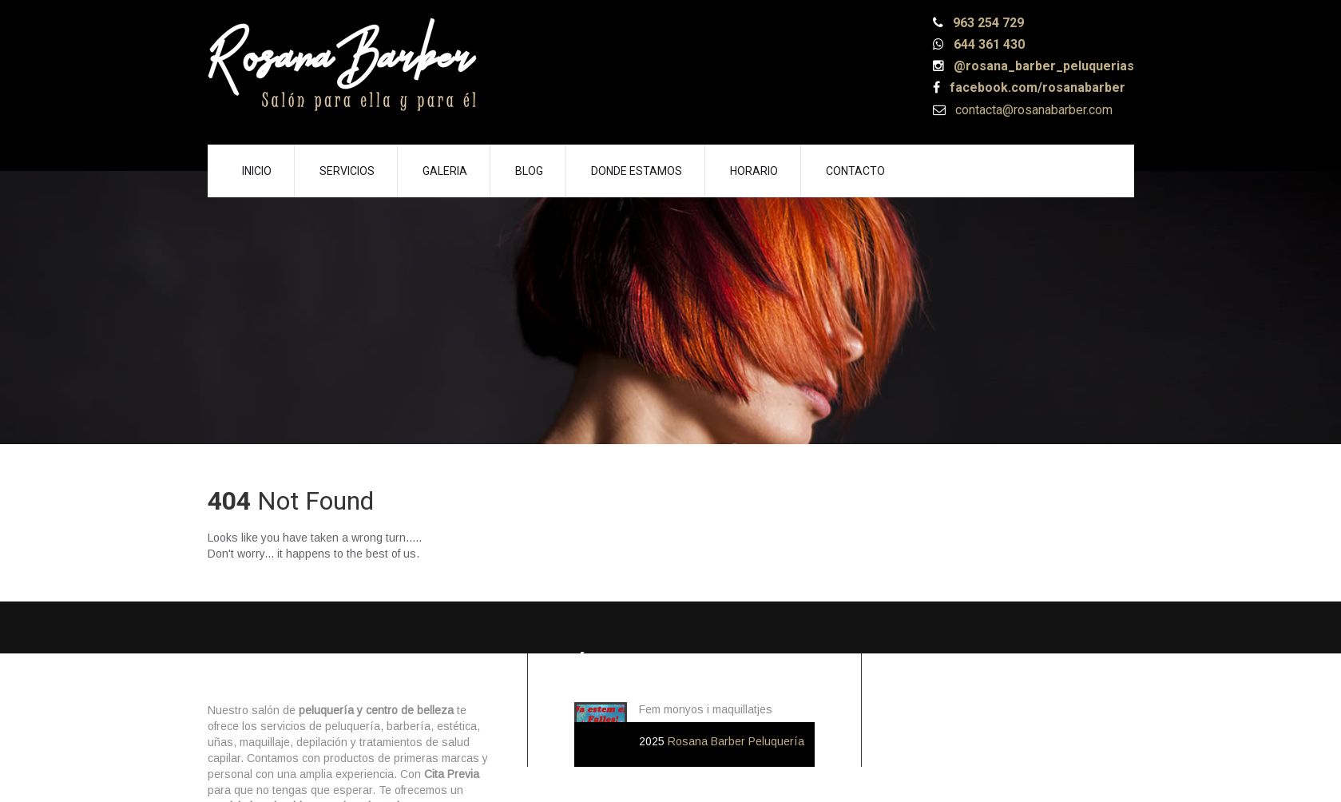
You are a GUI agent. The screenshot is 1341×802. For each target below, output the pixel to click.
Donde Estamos (636, 171)
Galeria (445, 171)
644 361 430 (987, 44)
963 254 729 (987, 22)
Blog (529, 171)
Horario (754, 171)
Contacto (855, 171)
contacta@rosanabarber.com (1032, 109)
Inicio (257, 171)
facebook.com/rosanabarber (1035, 87)
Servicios (347, 171)
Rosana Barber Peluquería (736, 741)
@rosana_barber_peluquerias (1042, 65)
